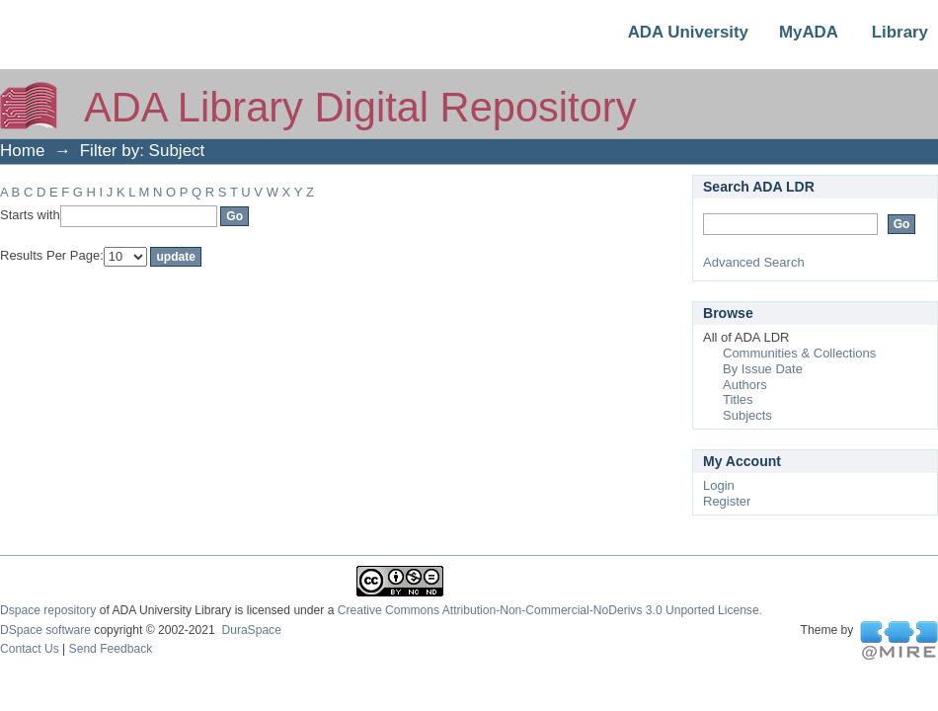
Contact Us (29, 649)
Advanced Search (754, 262)
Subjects (747, 415)
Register (726, 501)
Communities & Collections (799, 353)
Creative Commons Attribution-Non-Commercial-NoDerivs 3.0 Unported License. (550, 610)
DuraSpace (250, 630)
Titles (738, 399)
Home (22, 150)
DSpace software (45, 630)
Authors (745, 384)
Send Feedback (111, 649)
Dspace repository (48, 610)
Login (719, 485)
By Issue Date (763, 368)
